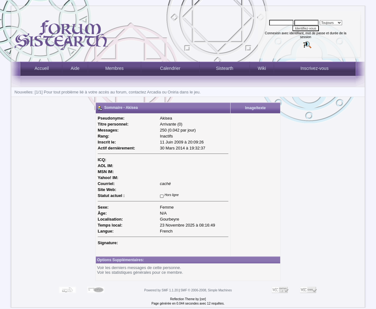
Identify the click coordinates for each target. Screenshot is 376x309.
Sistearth (224, 68)
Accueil (42, 68)
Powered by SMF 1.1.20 (161, 290)
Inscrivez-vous (314, 68)
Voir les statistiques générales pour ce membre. (140, 272)
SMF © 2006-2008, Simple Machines (206, 290)
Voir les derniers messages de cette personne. (139, 267)
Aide (75, 68)
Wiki (262, 68)
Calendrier (170, 68)
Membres (114, 68)
